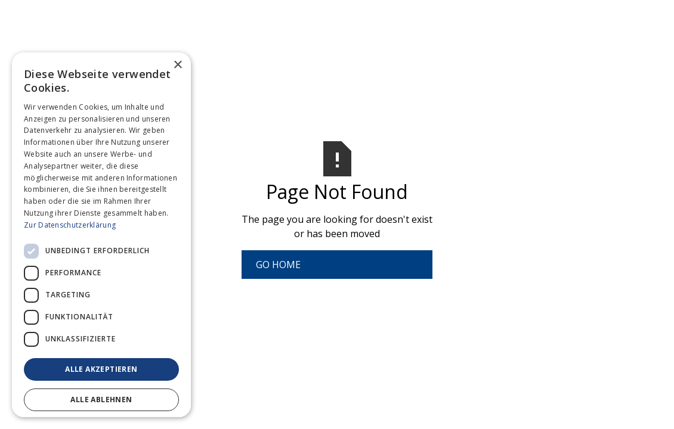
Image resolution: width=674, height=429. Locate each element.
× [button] (177, 65)
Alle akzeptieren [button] (101, 369)
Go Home (278, 264)
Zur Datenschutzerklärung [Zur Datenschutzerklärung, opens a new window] (70, 225)
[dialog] (101, 234)
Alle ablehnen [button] (101, 399)
